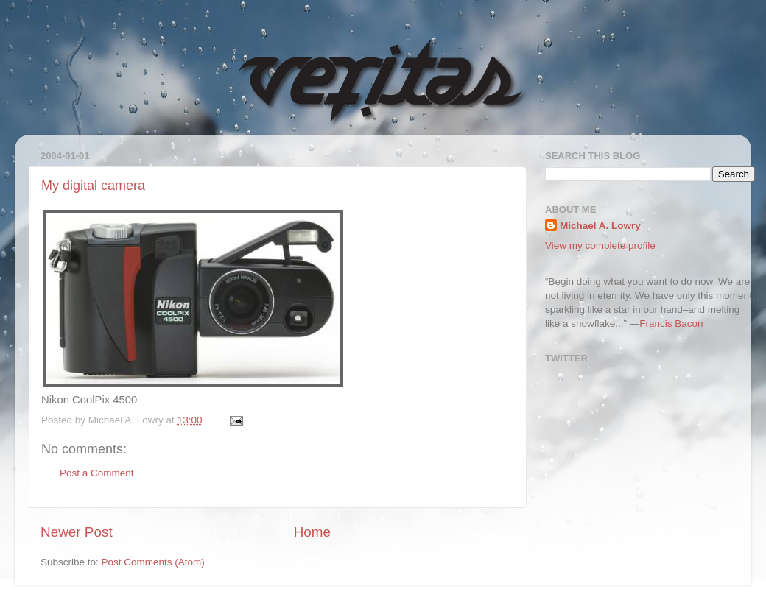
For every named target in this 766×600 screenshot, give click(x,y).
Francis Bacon (671, 323)
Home (312, 532)
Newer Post (77, 532)
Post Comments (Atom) (153, 562)
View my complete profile (600, 245)
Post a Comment (97, 473)
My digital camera (93, 185)
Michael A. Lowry (600, 225)
